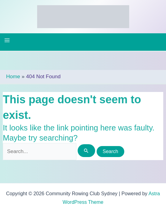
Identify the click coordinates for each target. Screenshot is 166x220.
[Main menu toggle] (7, 40)
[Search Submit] (86, 150)
